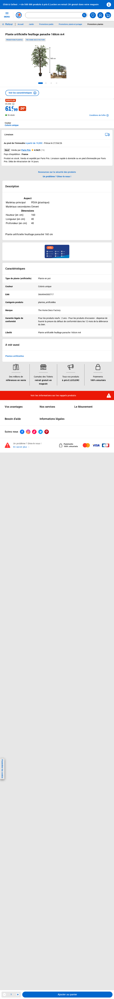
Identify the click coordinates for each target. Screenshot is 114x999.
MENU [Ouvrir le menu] (7, 15)
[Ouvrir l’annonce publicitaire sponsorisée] (57, 251)
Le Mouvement (83, 406)
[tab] (40, 83)
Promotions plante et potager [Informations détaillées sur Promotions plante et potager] (70, 24)
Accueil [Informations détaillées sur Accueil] (20, 24)
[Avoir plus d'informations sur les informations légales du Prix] (13, 104)
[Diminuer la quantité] (4, 994)
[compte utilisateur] (100, 15)
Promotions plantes (14, 40)
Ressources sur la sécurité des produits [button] (57, 172)
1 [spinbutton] (11, 994)
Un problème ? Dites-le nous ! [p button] (57, 176)
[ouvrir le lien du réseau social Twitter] (40, 432)
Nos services (47, 406)
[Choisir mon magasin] (93, 15)
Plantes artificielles (14, 356)
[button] (22, 93)
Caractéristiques (15, 268)
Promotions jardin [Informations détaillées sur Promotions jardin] (46, 24)
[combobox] (56, 15)
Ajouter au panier (67, 994)
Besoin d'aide (13, 418)
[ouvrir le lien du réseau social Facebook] (22, 432)
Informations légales (52, 418)
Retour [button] (9, 24)
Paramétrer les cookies (2, 768)
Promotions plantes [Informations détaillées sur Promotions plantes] (95, 24)
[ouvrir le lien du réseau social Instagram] (28, 432)
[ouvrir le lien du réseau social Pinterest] (46, 432)
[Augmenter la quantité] (17, 994)
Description (12, 186)
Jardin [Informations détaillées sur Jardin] (31, 24)
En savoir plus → (21, 447)
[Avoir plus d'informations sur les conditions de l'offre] (99, 115)
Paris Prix (26, 150)
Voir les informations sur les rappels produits (53, 395)
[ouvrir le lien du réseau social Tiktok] (34, 432)
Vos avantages (14, 406)
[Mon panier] (108, 15)
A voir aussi (12, 344)
